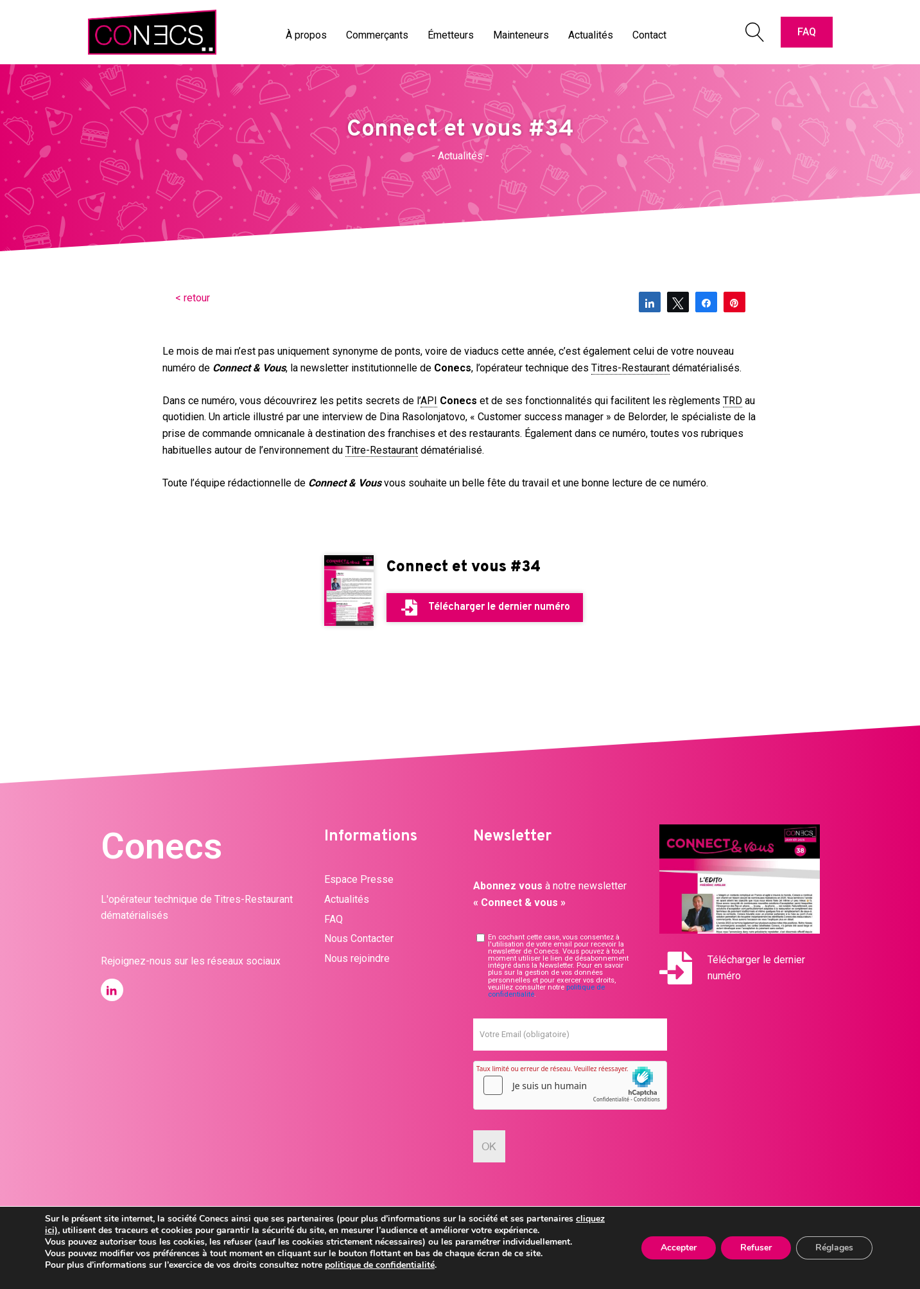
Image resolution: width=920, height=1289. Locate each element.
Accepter (679, 1247)
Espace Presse (359, 879)
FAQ (806, 32)
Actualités (346, 899)
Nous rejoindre (357, 958)
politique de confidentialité (380, 1265)
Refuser (756, 1247)
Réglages (834, 1247)
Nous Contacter (359, 938)
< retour (192, 298)
